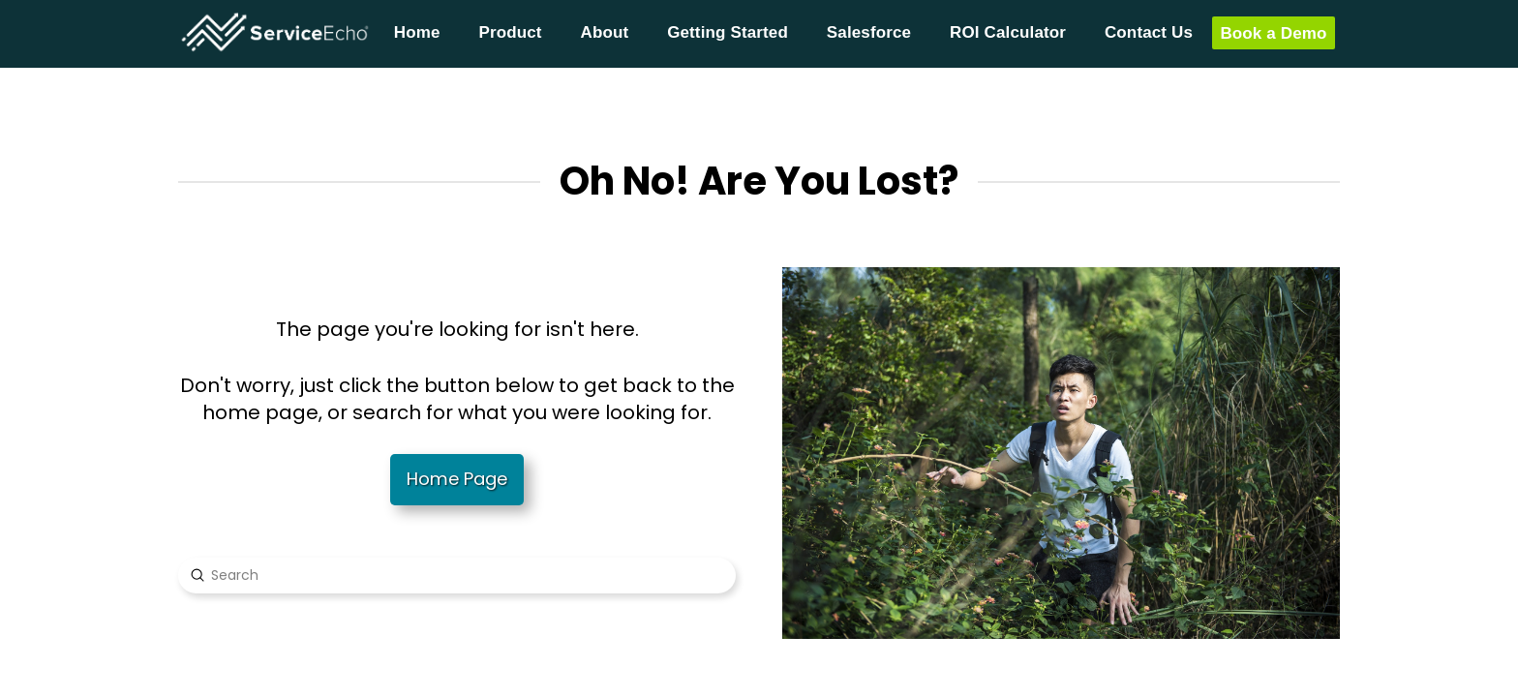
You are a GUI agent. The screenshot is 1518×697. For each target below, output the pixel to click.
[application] (1512, 692)
